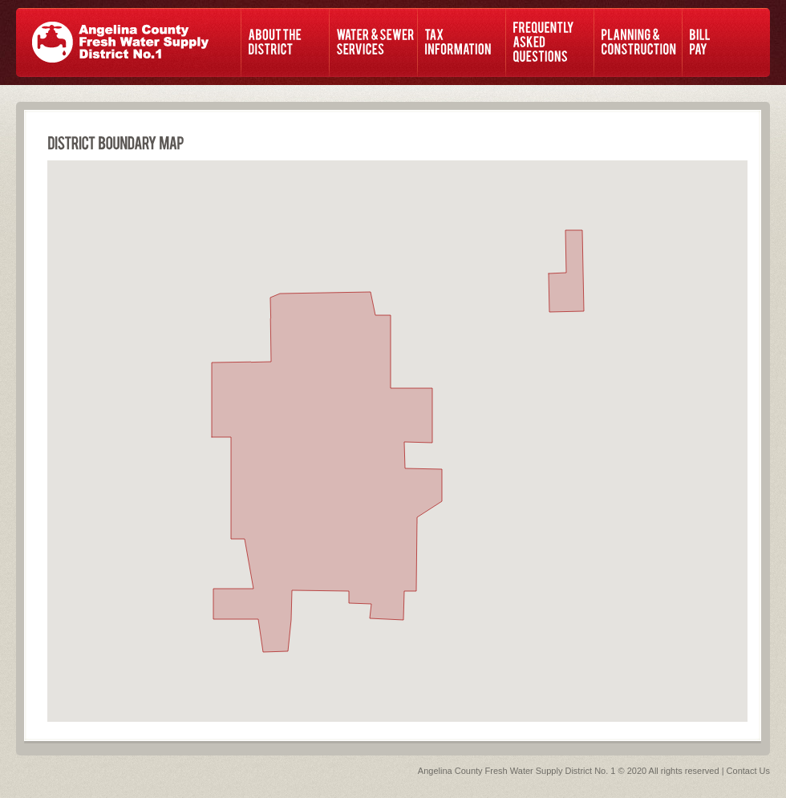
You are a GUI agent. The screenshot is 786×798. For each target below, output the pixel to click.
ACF (120, 42)
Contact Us (748, 771)
